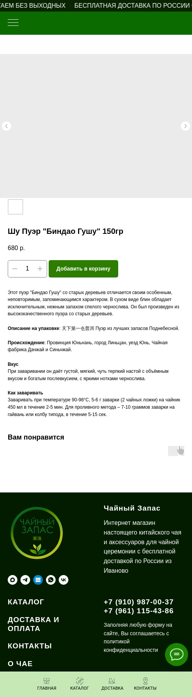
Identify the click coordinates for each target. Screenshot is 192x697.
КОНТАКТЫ (30, 646)
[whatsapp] (51, 580)
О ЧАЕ (20, 664)
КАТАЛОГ (26, 602)
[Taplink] (38, 580)
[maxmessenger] (12, 580)
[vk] (63, 580)
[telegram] (25, 580)
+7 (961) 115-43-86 (139, 611)
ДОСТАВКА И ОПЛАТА (33, 624)
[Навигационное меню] (13, 23)
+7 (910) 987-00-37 (139, 602)
